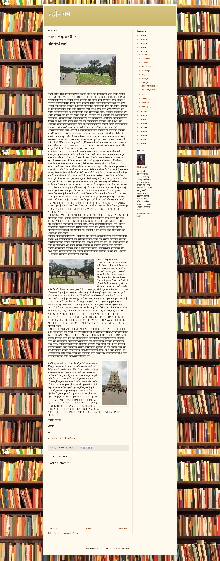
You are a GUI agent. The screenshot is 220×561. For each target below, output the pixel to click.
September (146, 67)
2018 (142, 123)
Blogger (131, 548)
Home (88, 528)
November (146, 59)
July (144, 75)
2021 (142, 112)
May (144, 83)
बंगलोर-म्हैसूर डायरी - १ (150, 90)
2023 (142, 47)
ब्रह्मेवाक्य (59, 13)
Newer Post (53, 528)
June (144, 79)
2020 (142, 115)
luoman (114, 548)
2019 (142, 120)
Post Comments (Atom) (68, 533)
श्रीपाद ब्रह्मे (143, 167)
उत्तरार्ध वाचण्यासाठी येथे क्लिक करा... (63, 438)
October (145, 63)
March (145, 99)
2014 (142, 139)
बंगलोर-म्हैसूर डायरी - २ (150, 86)
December (146, 55)
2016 (142, 131)
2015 (142, 135)
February (146, 103)
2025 (142, 39)
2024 (142, 43)
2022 (142, 51)
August (145, 71)
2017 (142, 127)
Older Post (123, 528)
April (144, 95)
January (145, 107)
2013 (142, 143)
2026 (142, 36)
